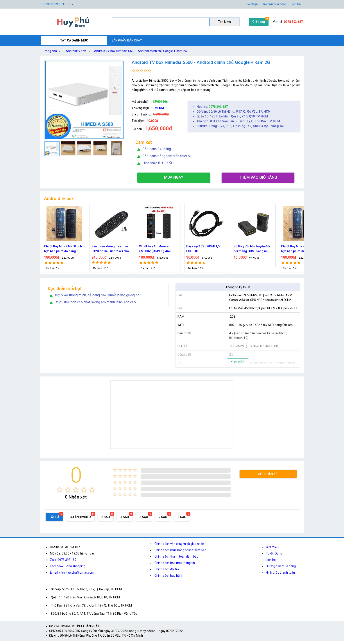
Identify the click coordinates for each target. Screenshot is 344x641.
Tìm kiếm (224, 21)
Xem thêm (238, 362)
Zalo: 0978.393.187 (63, 560)
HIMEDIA (157, 108)
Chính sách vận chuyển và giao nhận (179, 544)
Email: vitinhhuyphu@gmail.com (72, 572)
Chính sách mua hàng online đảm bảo (180, 550)
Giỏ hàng (258, 21)
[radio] (59, 489)
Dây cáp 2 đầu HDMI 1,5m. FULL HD (204, 249)
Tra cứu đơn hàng (274, 4)
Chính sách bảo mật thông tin (174, 563)
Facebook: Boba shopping (67, 566)
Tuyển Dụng (274, 553)
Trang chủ (52, 50)
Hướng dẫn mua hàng (281, 566)
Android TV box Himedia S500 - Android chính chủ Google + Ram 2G (140, 51)
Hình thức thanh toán (280, 572)
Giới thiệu (251, 4)
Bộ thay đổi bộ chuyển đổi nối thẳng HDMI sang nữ (252, 249)
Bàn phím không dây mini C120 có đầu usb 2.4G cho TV (110, 249)
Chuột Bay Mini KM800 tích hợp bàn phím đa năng (63, 249)
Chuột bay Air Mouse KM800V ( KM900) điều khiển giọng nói (155, 249)
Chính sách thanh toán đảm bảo (176, 556)
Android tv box (76, 51)
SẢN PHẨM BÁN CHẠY (126, 40)
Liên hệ (296, 4)
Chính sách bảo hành (168, 575)
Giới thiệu (272, 547)
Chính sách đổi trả (166, 569)
